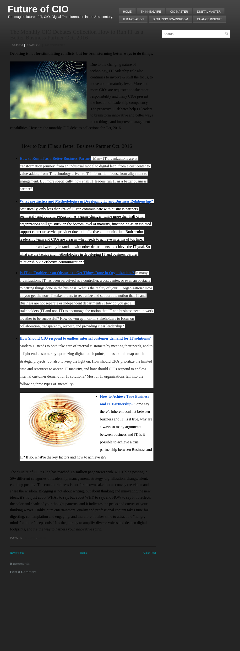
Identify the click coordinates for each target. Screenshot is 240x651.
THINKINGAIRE (151, 11)
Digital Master (209, 11)
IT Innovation (133, 19)
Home (127, 11)
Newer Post (17, 552)
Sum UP (42, 537)
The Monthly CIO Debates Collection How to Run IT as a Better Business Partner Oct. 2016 (76, 34)
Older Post (149, 552)
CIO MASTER (179, 11)
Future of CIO (38, 9)
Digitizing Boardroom (170, 19)
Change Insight (209, 19)
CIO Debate (29, 537)
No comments (55, 45)
